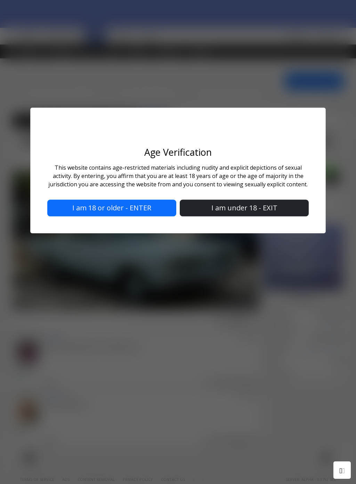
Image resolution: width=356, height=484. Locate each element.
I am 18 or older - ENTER (111, 207)
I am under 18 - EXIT (244, 207)
